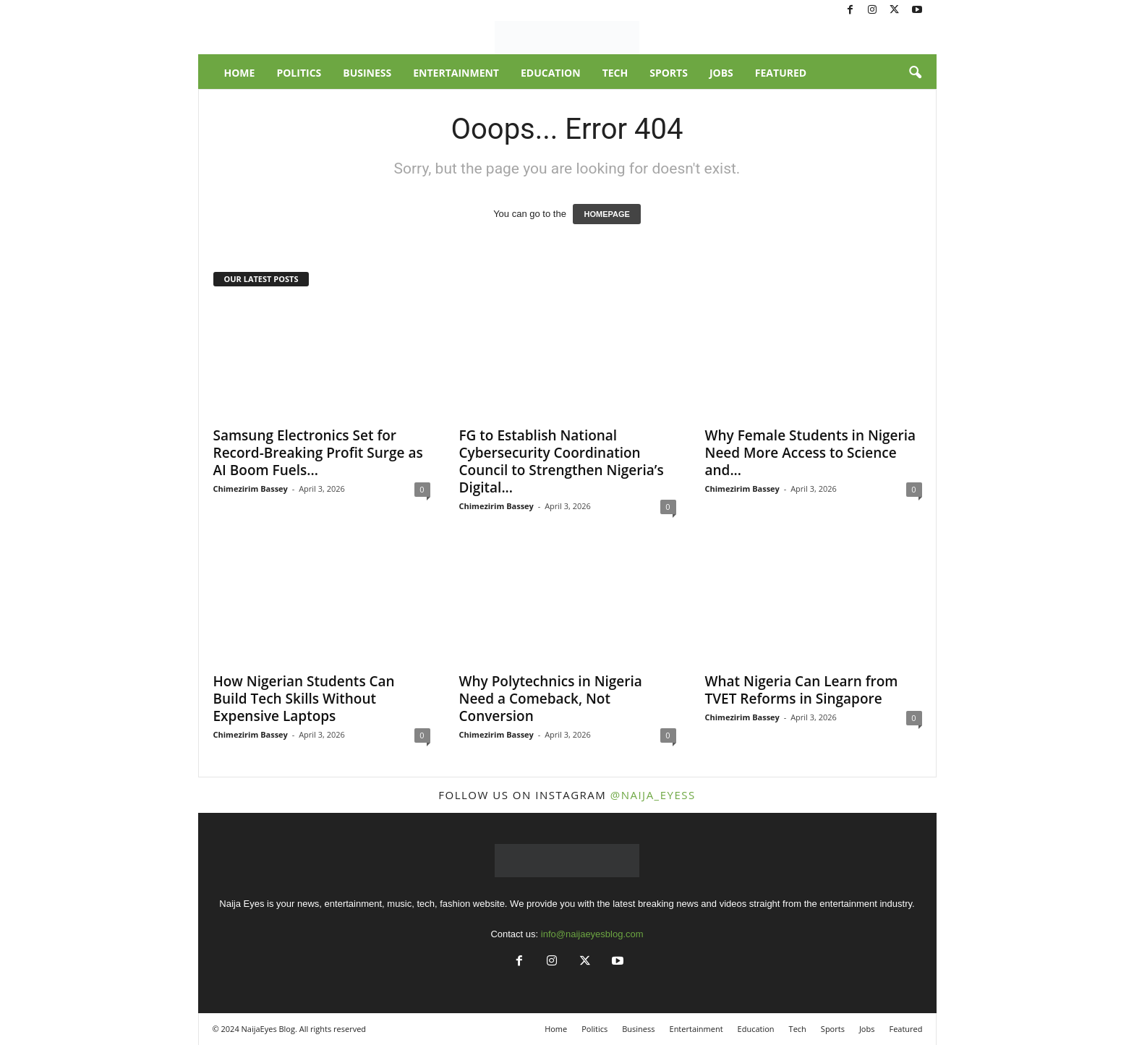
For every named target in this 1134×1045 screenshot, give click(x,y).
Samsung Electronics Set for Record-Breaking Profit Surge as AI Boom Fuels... (318, 452)
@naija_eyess (653, 795)
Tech (615, 73)
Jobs (721, 73)
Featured (780, 73)
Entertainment (456, 73)
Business (367, 73)
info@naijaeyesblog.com (592, 934)
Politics (298, 73)
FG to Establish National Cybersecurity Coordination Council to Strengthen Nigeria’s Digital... (561, 461)
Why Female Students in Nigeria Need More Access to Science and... (810, 452)
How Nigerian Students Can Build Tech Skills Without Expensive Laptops (304, 698)
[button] (915, 73)
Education (551, 73)
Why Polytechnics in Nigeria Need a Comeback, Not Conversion (550, 698)
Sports (668, 73)
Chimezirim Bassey (250, 488)
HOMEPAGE (606, 214)
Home (239, 73)
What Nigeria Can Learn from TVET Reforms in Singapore (801, 690)
